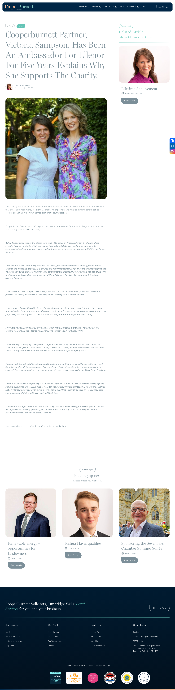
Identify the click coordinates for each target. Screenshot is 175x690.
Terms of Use (96, 636)
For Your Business (12, 636)
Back (11, 26)
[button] (84, 7)
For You (8, 632)
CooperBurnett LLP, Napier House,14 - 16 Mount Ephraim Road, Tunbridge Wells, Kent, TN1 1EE (147, 648)
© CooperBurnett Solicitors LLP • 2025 (77, 665)
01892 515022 (148, 7)
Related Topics (88, 470)
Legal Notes (95, 641)
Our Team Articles (55, 641)
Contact (136, 632)
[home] (19, 7)
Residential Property (13, 641)
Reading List (126, 26)
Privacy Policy (96, 632)
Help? (163, 7)
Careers (51, 646)
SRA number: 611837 (99, 646)
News (122, 7)
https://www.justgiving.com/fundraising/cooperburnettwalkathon (35, 426)
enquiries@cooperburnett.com (145, 636)
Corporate (9, 646)
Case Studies (53, 636)
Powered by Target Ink (104, 665)
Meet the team (54, 632)
